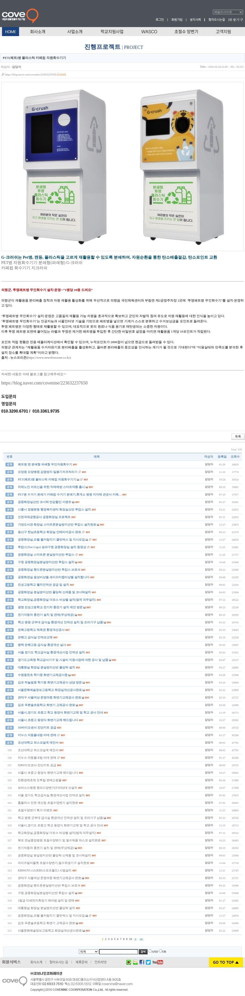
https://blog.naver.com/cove (26, 382)
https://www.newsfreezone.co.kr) (49, 357)
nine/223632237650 (69, 382)
